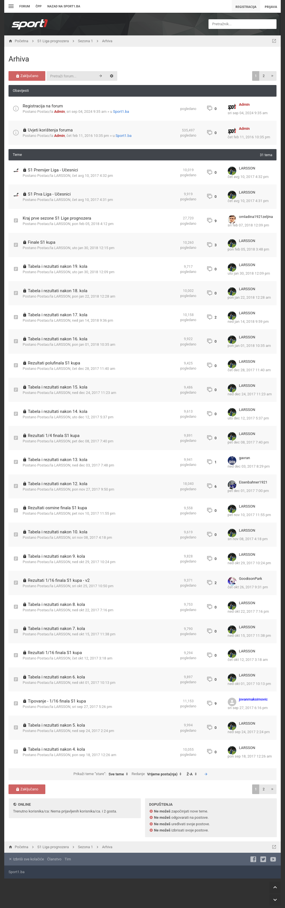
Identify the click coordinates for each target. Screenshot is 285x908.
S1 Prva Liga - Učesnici (49, 194)
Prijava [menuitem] (271, 7)
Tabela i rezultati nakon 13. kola (57, 459)
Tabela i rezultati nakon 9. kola (56, 556)
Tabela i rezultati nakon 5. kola (56, 725)
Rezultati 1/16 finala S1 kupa (55, 652)
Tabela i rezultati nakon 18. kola (57, 290)
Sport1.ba (121, 111)
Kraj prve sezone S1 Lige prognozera (57, 218)
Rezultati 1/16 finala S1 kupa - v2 (59, 580)
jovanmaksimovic (253, 699)
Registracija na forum (43, 106)
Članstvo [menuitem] (54, 859)
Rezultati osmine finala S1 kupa (57, 507)
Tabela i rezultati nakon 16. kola (57, 338)
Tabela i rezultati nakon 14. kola (57, 411)
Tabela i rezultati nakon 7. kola (56, 628)
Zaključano (27, 76)
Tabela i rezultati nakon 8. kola (56, 604)
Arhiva (18, 59)
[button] (272, 76)
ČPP (39, 6)
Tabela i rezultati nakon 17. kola (57, 314)
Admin (59, 111)
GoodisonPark (250, 578)
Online (24, 804)
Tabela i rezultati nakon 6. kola (56, 677)
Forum (24, 6)
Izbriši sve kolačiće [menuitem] (26, 859)
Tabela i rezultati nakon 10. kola (57, 531)
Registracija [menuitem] (245, 7)
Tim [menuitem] (68, 859)
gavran (244, 458)
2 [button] (264, 76)
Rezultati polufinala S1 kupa (54, 363)
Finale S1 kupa (41, 242)
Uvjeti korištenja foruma (50, 130)
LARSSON (62, 175)
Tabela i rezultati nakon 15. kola (57, 387)
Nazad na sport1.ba (63, 6)
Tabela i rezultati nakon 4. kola (56, 749)
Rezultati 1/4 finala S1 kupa (53, 435)
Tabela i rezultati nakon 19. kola (57, 266)
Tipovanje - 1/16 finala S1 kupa (57, 701)
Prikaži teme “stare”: (102, 774)
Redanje (158, 774)
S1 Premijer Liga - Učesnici (53, 170)
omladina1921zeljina (256, 217)
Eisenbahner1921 (253, 482)
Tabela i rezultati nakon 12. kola (57, 483)
